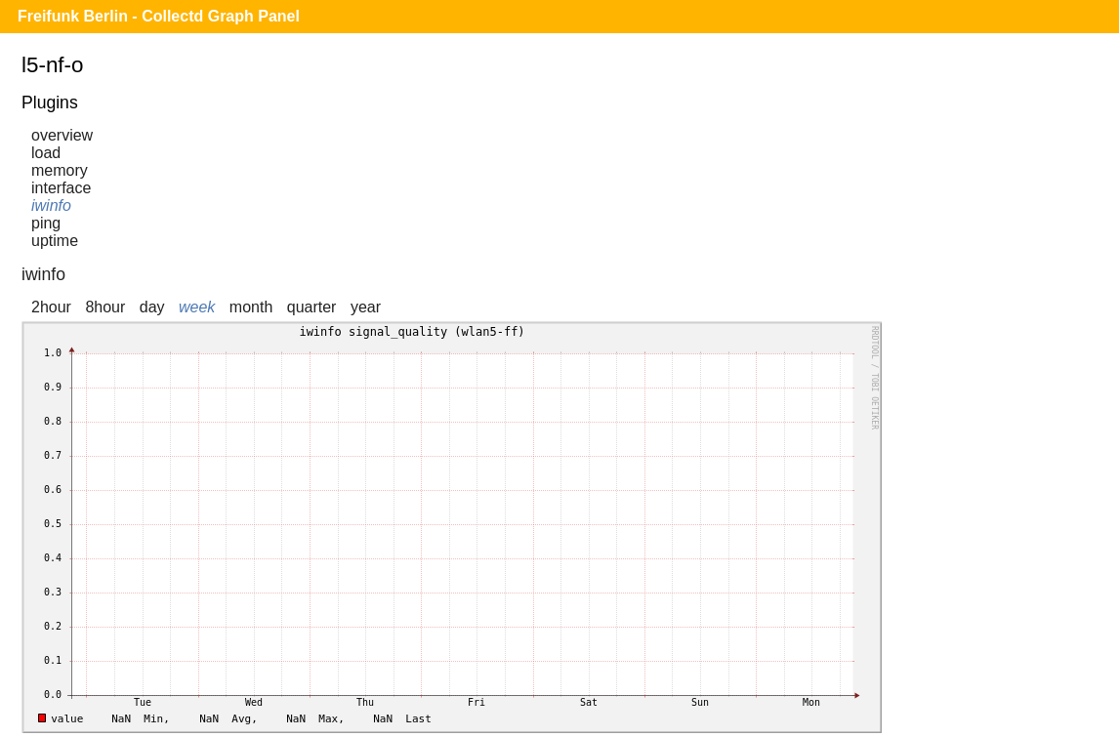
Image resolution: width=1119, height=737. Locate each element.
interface (61, 188)
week (197, 307)
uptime (54, 240)
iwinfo (51, 205)
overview (62, 135)
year (366, 307)
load (46, 152)
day (152, 307)
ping (46, 223)
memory (59, 170)
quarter (312, 307)
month (250, 307)
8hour (105, 307)
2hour (51, 307)
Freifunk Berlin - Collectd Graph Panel (159, 16)
